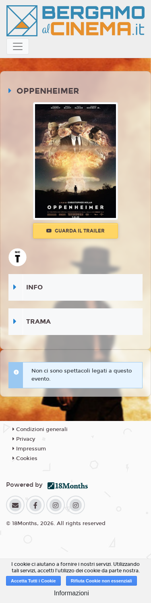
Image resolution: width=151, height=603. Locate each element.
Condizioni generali (40, 429)
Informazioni (71, 593)
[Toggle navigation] (17, 46)
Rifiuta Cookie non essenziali (101, 580)
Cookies (24, 458)
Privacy (23, 439)
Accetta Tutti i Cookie (33, 580)
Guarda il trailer (75, 231)
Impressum (29, 449)
